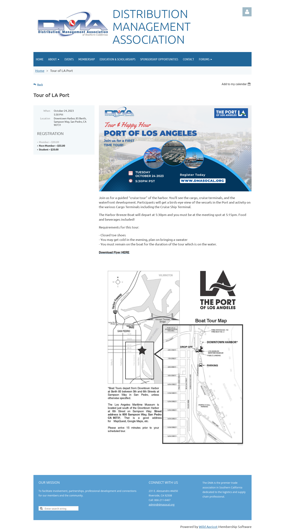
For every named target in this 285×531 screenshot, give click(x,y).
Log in (247, 11)
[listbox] (237, 84)
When (46, 110)
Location (45, 118)
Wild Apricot (208, 526)
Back (40, 84)
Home (39, 70)
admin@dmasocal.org (161, 504)
